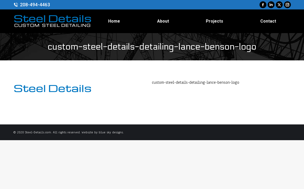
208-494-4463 (31, 5)
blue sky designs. (111, 132)
